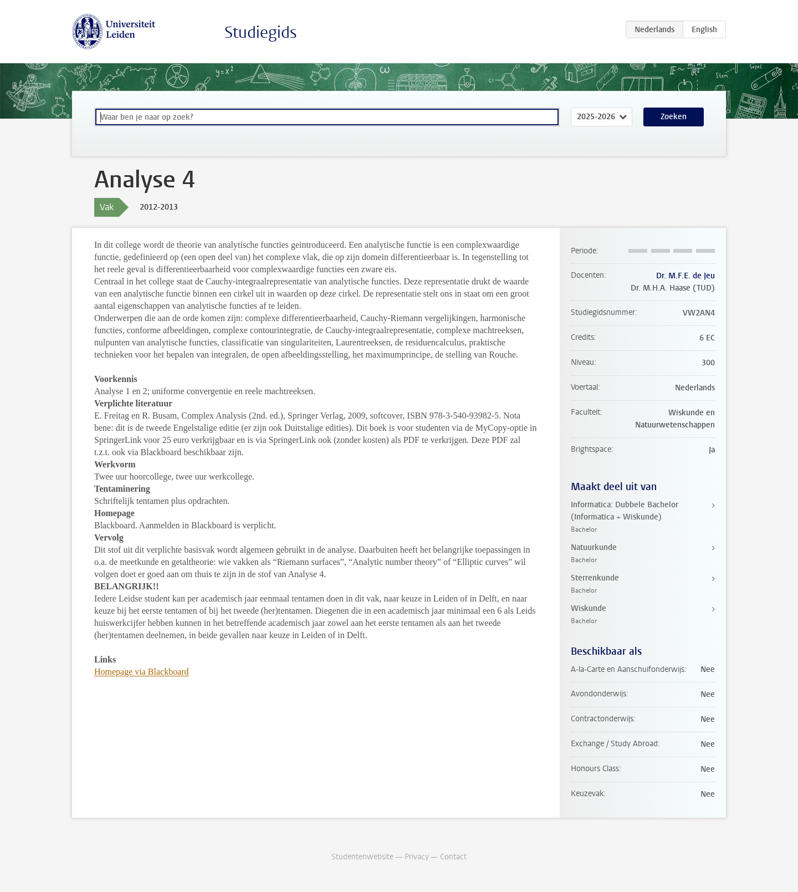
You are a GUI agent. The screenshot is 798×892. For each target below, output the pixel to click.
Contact (453, 857)
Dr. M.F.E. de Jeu (685, 276)
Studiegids (260, 32)
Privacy (417, 857)
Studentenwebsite (362, 857)
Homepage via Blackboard (141, 671)
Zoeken (674, 116)
